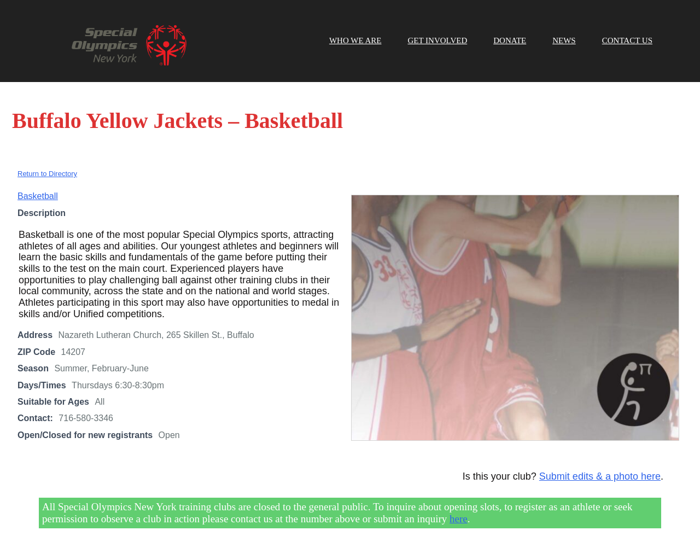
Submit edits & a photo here (600, 476)
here (459, 518)
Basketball (38, 196)
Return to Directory (47, 174)
